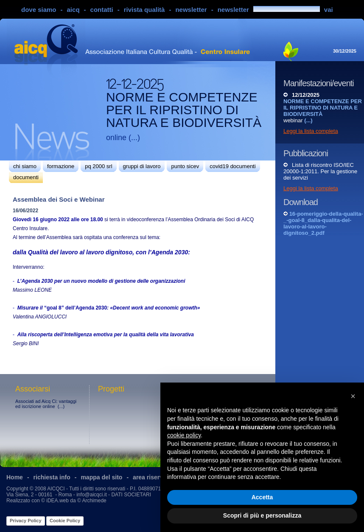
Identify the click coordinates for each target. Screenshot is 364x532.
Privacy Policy (26, 520)
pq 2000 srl (98, 166)
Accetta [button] (262, 497)
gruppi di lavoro (142, 166)
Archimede (94, 501)
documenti (26, 177)
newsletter (191, 9)
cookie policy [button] (184, 435)
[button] (353, 396)
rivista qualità (144, 9)
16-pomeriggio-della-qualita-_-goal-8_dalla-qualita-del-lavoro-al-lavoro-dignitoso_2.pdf (323, 223)
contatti (101, 9)
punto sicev (185, 166)
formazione (60, 166)
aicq (73, 9)
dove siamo (38, 9)
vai (328, 9)
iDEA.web (57, 501)
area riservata (152, 477)
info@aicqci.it (91, 495)
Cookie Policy (65, 520)
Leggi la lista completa (310, 131)
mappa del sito (101, 477)
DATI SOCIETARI (131, 495)
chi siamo (24, 166)
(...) (134, 137)
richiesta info (52, 477)
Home (14, 477)
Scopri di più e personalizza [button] (262, 515)
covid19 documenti (232, 166)
